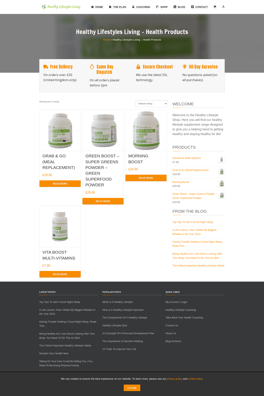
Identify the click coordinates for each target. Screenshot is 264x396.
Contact (199, 7)
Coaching (141, 7)
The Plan (117, 7)
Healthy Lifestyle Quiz (114, 325)
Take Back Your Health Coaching (184, 317)
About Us (171, 333)
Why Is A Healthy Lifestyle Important (122, 309)
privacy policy (174, 378)
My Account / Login (176, 301)
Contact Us (172, 325)
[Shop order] (151, 103)
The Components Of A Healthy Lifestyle (124, 317)
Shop (162, 7)
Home (97, 7)
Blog (179, 7)
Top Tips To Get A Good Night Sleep (192, 222)
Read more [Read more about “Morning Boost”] (146, 178)
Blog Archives (173, 341)
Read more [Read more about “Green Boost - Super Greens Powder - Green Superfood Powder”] (103, 201)
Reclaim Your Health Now (53, 353)
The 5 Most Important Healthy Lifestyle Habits (198, 265)
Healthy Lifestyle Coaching (181, 309)
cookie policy (195, 378)
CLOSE (132, 387)
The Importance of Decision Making (122, 341)
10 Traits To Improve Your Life (119, 349)
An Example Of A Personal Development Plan (128, 333)
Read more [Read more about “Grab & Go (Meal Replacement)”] (60, 183)
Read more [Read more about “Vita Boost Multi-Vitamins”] (60, 274)
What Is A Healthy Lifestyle (117, 301)
